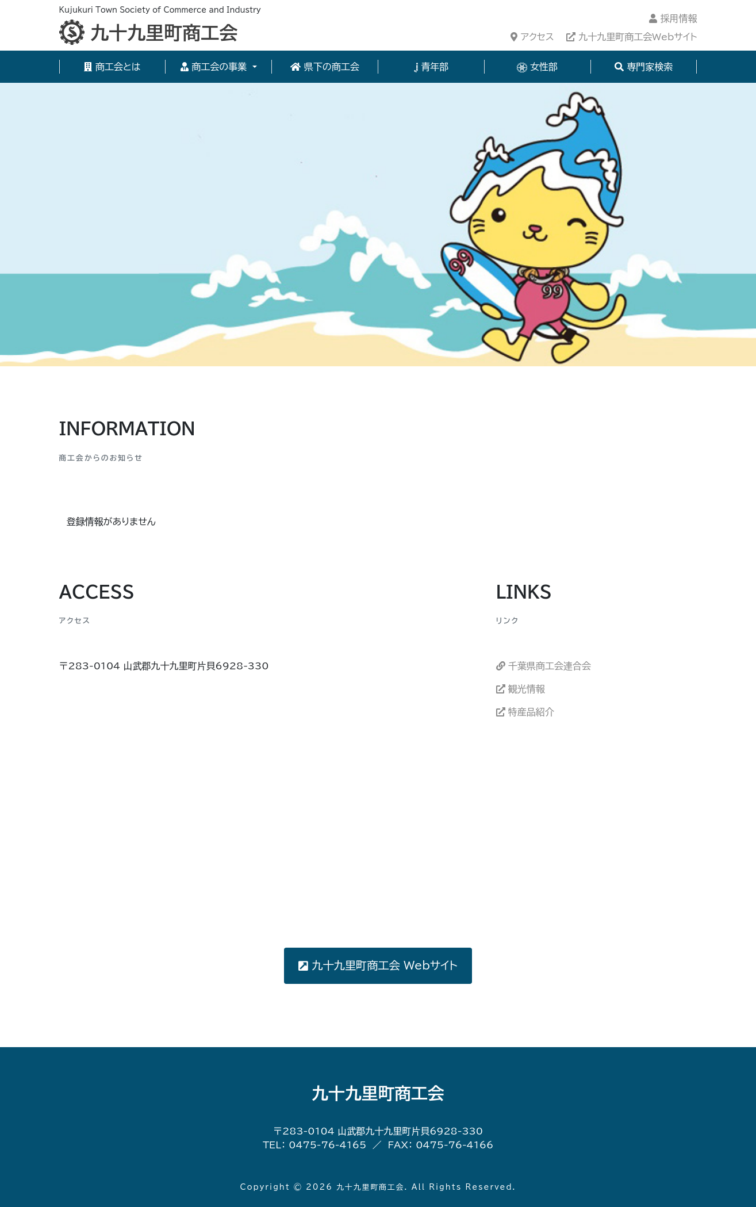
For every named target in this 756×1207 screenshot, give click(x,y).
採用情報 (673, 18)
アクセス (532, 36)
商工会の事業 (215, 66)
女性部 (537, 67)
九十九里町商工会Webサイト (631, 36)
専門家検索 (644, 66)
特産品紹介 (525, 711)
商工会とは (112, 66)
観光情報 (520, 688)
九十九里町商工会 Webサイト (378, 965)
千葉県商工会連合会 (543, 665)
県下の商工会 (324, 66)
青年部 (431, 67)
